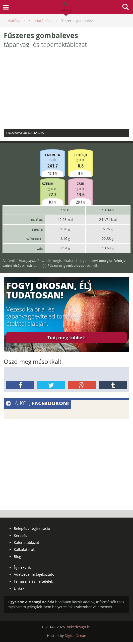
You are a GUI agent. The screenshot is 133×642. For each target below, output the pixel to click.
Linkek (19, 588)
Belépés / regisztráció (32, 528)
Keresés (20, 535)
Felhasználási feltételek (33, 581)
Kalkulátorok (24, 549)
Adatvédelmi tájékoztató (34, 574)
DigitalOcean (75, 635)
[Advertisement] (66, 90)
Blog (17, 556)
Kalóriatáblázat (26, 542)
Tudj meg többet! (66, 338)
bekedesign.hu (79, 626)
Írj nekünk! (23, 567)
